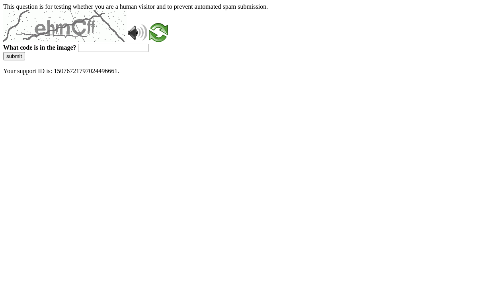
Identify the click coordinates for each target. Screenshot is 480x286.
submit (14, 56)
